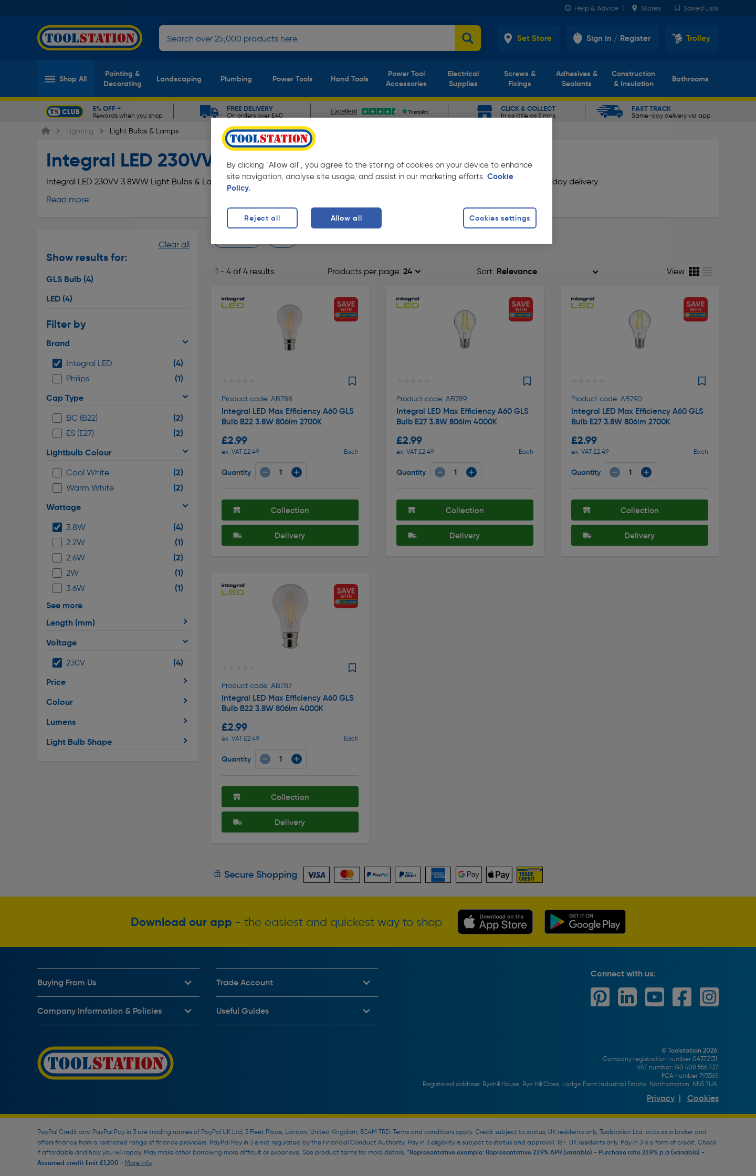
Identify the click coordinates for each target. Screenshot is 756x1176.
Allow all (346, 218)
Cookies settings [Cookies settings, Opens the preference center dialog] (499, 218)
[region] (381, 181)
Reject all (262, 218)
